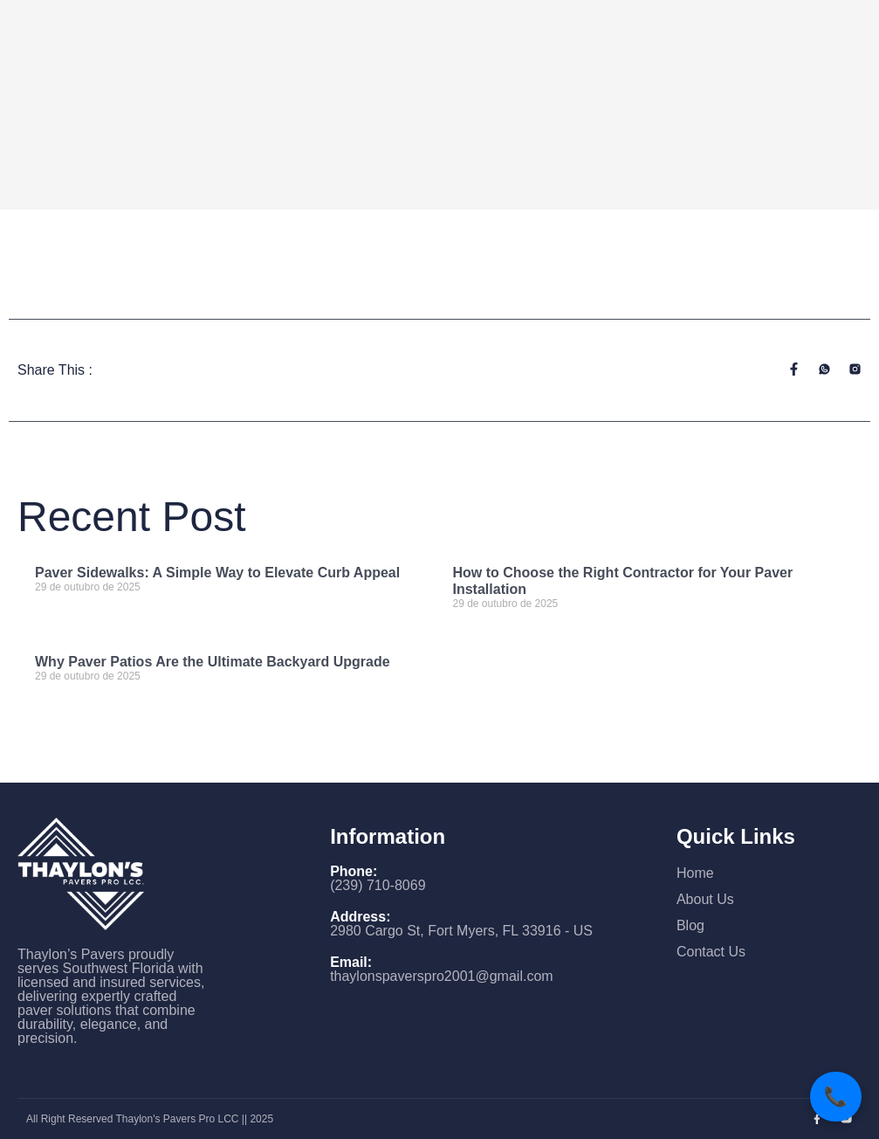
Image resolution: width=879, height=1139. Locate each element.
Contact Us (710, 951)
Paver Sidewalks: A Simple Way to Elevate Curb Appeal (217, 572)
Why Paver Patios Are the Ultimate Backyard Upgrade (212, 661)
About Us (705, 899)
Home (695, 873)
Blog (690, 925)
